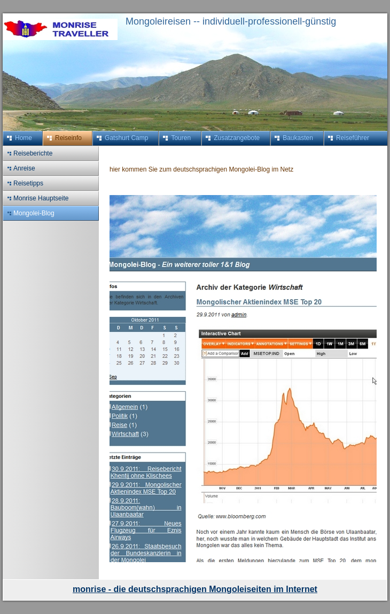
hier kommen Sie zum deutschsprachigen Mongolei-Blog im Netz (203, 169)
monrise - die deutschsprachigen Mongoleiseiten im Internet (195, 589)
